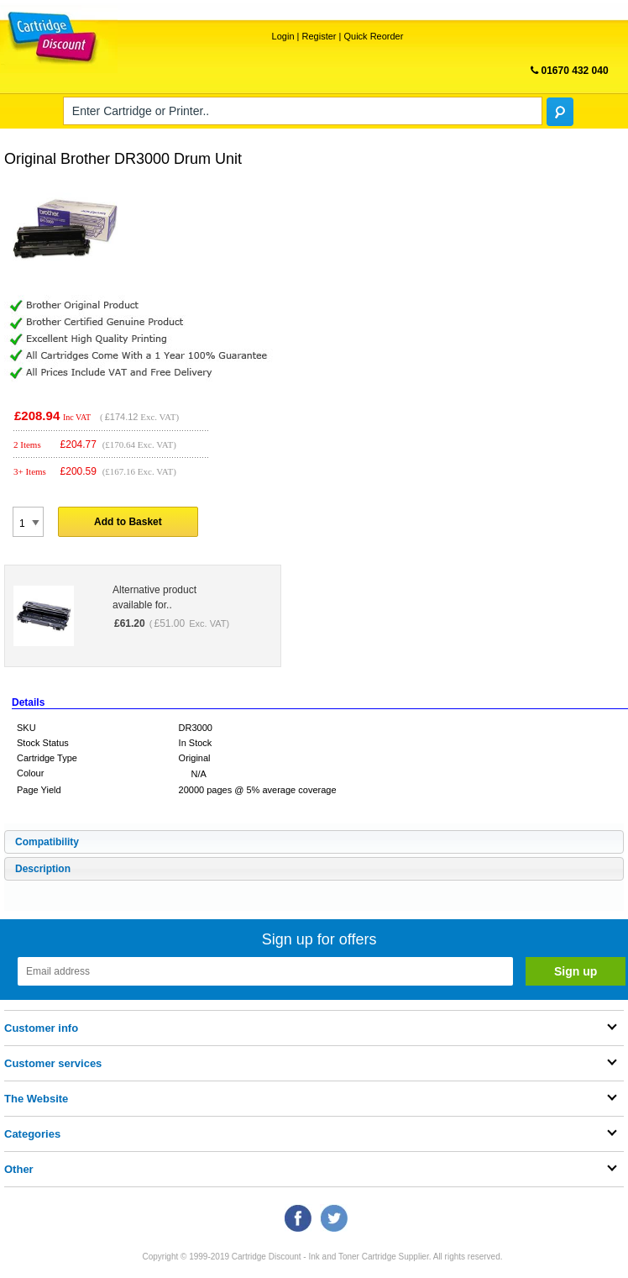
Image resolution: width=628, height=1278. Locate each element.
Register (319, 36)
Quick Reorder (373, 36)
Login (283, 36)
